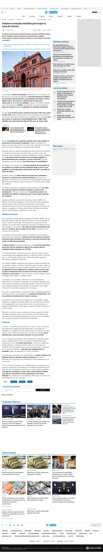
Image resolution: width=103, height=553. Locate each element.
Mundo (13, 533)
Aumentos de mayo (54, 8)
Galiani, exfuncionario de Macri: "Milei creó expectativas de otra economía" (13, 514)
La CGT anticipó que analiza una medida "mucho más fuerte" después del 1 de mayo (38, 423)
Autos (61, 533)
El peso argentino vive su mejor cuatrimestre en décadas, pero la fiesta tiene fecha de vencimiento (66, 95)
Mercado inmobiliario (42, 8)
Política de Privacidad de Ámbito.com (26, 536)
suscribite (94, 12)
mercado (16, 103)
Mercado (22, 381)
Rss (91, 533)
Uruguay (78, 16)
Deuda (85, 8)
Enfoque (12, 8)
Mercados (68, 531)
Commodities (66, 149)
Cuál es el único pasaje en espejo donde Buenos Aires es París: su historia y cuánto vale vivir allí (66, 104)
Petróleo (19, 8)
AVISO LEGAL (46, 536)
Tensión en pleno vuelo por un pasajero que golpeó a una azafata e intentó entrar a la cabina (63, 78)
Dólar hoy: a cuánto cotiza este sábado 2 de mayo (65, 111)
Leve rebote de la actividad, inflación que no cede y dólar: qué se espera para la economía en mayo (63, 475)
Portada (5, 531)
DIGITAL (35, 541)
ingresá (99, 12)
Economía (32, 16)
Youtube (18, 525)
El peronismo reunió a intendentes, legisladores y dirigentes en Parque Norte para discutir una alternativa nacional (42, 130)
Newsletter (100, 16)
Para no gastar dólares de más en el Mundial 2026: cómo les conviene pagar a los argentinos (63, 500)
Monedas (55, 149)
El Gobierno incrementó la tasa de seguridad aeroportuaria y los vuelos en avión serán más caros (69, 420)
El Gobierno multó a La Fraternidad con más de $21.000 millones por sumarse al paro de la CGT (68, 410)
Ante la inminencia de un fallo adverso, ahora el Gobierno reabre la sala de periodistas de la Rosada (13, 424)
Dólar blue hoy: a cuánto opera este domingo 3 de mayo (64, 65)
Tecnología (83, 533)
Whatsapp (22, 525)
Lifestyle (96, 531)
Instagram (10, 525)
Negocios (60, 16)
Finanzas (41, 16)
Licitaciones (80, 536)
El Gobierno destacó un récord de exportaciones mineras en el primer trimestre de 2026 (27, 49)
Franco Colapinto (64, 8)
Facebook (6, 525)
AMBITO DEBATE (65, 541)
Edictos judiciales (59, 536)
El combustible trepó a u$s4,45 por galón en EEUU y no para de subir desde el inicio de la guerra (64, 47)
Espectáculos (71, 533)
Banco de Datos (57, 531)
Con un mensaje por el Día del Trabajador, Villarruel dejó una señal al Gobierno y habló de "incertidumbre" (18, 130)
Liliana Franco (10, 30)
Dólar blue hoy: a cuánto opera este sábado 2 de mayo (37, 499)
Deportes (22, 533)
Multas (70, 536)
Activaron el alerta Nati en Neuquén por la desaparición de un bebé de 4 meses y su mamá (63, 57)
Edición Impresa (33, 533)
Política (51, 16)
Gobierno (19, 19)
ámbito (4, 19)
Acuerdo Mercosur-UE (76, 8)
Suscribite (42, 389)
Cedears (73, 149)
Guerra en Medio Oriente (29, 8)
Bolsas (60, 149)
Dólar (23, 16)
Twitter (3, 525)
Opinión (69, 16)
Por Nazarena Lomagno (7, 518)
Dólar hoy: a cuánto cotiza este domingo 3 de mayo (64, 71)
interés (18, 107)
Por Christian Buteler (7, 506)
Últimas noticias (16, 531)
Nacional (5, 533)
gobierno (5, 229)
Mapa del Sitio (6, 536)
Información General (49, 533)
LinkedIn (14, 525)
